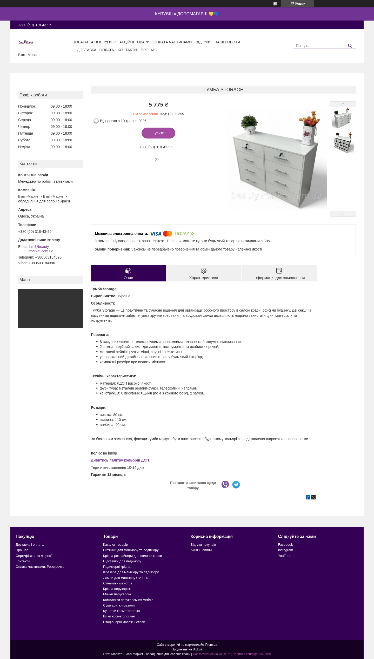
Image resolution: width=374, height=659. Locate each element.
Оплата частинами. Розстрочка (40, 567)
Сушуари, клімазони (119, 605)
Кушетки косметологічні (121, 611)
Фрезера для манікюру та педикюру (131, 572)
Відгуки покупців (203, 544)
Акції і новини (201, 550)
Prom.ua (211, 645)
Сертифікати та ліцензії (34, 556)
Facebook (285, 544)
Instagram (285, 550)
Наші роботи (227, 42)
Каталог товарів (115, 544)
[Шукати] (350, 46)
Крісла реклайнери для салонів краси (132, 556)
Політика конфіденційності (251, 654)
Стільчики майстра (117, 583)
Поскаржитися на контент (211, 654)
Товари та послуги (92, 42)
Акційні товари (134, 42)
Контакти (127, 50)
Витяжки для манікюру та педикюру (130, 550)
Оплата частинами (172, 42)
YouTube (284, 556)
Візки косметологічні (119, 616)
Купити (158, 133)
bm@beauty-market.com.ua (41, 249)
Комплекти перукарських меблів (128, 600)
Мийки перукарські (117, 594)
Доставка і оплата (95, 50)
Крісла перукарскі (117, 589)
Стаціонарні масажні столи (124, 622)
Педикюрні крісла (116, 567)
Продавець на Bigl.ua (187, 649)
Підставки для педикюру (122, 561)
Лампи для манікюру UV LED (125, 578)
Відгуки (203, 42)
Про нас (149, 50)
